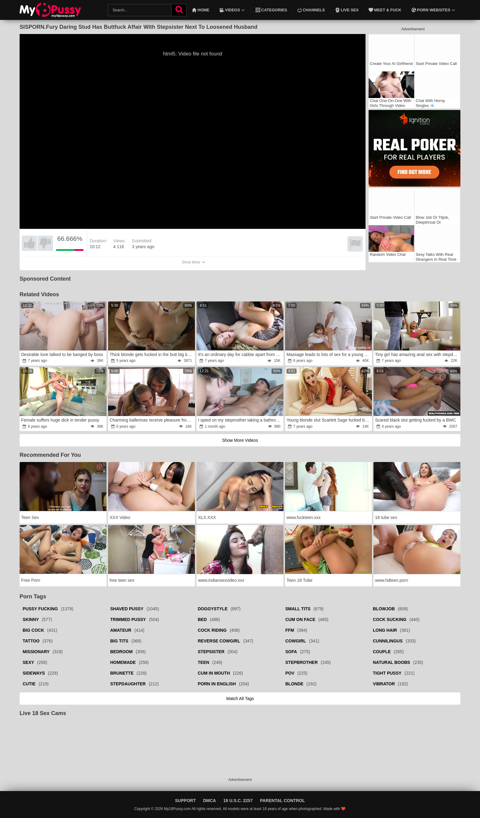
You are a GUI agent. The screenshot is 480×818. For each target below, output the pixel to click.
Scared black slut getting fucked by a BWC (415, 420)
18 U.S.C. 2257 (238, 800)
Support (185, 800)
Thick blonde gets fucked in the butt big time (151, 354)
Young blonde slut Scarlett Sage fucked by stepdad (329, 420)
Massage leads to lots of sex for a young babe (329, 354)
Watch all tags (240, 698)
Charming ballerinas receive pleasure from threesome (152, 420)
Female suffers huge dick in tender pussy (60, 420)
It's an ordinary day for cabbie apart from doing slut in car (240, 354)
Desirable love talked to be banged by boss (62, 354)
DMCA (209, 800)
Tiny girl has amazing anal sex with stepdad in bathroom (417, 354)
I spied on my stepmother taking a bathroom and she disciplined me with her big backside (240, 420)
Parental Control (282, 800)
